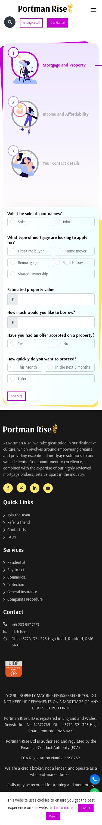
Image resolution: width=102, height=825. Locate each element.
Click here (15, 631)
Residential (16, 562)
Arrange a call (31, 23)
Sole (21, 221)
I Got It (85, 808)
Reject (53, 816)
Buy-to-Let (15, 569)
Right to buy (73, 262)
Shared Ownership (33, 273)
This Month (27, 367)
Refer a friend (18, 522)
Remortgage (28, 262)
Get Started (58, 23)
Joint (66, 221)
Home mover (75, 251)
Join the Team (18, 514)
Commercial (16, 577)
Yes (20, 343)
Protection (15, 584)
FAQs (11, 537)
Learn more (63, 807)
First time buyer (31, 251)
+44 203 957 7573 (21, 624)
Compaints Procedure (25, 599)
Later (22, 378)
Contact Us (16, 529)
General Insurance (22, 591)
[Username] (56, 299)
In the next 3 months (72, 367)
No (65, 343)
